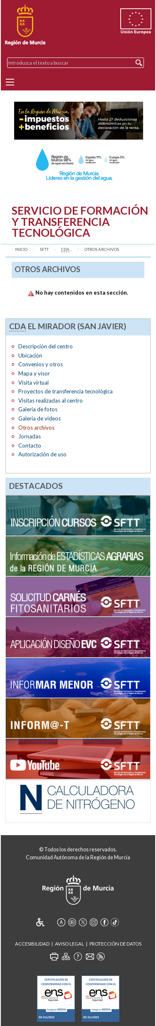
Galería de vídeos (39, 418)
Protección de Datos (115, 943)
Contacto (29, 445)
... (66, 249)
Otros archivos (101, 249)
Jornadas (29, 436)
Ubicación (30, 355)
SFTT (44, 249)
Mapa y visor (34, 373)
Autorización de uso (42, 454)
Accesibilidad (32, 943)
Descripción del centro (45, 346)
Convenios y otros (40, 364)
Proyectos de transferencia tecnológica (65, 391)
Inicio (21, 249)
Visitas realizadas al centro (50, 400)
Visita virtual (33, 382)
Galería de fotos (37, 409)
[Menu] (10, 82)
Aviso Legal (69, 943)
